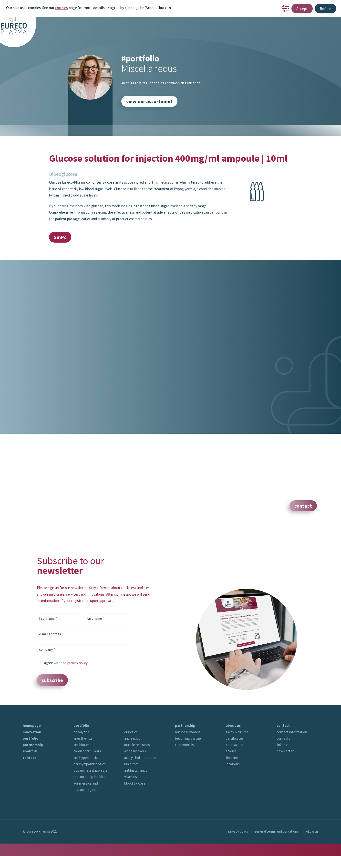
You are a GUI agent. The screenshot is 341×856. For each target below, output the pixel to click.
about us (30, 751)
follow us (312, 831)
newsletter (285, 751)
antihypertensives (87, 757)
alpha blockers (135, 751)
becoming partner (188, 738)
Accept (302, 8)
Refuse (325, 8)
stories (231, 751)
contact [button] (303, 506)
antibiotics (81, 744)
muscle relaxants (137, 744)
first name (48, 618)
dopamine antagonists (90, 770)
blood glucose (134, 783)
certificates (235, 738)
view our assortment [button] (149, 101)
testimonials (184, 744)
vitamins (130, 776)
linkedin (282, 744)
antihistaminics (135, 770)
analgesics (132, 738)
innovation (32, 732)
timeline (232, 757)
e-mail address (51, 634)
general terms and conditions (276, 831)
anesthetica (82, 738)
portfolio (30, 738)
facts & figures (237, 732)
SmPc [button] (60, 237)
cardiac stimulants (87, 751)
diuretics (131, 732)
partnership (33, 744)
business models (187, 732)
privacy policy (77, 662)
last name (96, 618)
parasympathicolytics (89, 764)
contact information (292, 732)
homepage (32, 725)
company (47, 649)
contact (29, 757)
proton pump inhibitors (90, 776)
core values (234, 744)
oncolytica (81, 732)
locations (233, 764)
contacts (283, 738)
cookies (61, 7)
